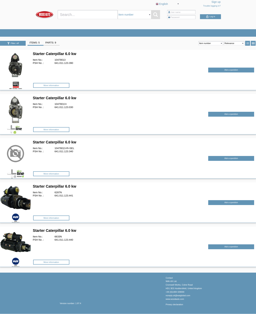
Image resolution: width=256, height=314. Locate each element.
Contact (169, 278)
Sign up (216, 1)
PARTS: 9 (50, 42)
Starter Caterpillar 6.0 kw (54, 54)
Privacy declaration (174, 304)
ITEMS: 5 (34, 42)
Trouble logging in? (212, 6)
